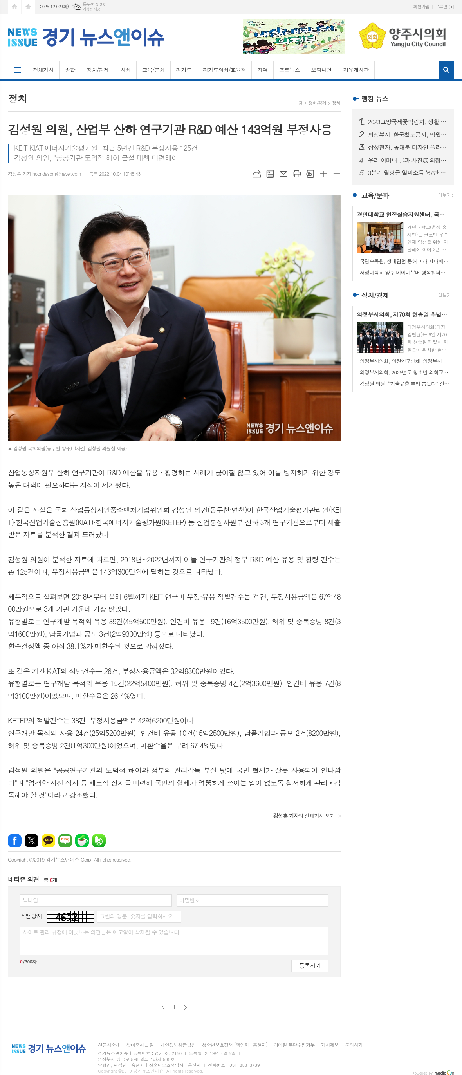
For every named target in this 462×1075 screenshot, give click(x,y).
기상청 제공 (91, 9)
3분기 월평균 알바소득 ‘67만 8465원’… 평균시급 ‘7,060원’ (408, 173)
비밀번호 (189, 900)
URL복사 (257, 174)
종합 (70, 70)
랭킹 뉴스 (374, 98)
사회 (126, 70)
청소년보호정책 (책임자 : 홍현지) (234, 1045)
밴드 (99, 840)
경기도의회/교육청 (224, 70)
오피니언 (321, 70)
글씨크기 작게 (337, 174)
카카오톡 (48, 840)
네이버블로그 (65, 840)
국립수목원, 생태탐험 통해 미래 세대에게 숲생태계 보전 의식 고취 (405, 261)
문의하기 (354, 1045)
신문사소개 (109, 1045)
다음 (184, 1007)
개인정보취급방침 (177, 1045)
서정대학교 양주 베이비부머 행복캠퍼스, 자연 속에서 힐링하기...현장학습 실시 (405, 272)
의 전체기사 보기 (303, 815)
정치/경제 (98, 70)
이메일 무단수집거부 (294, 1045)
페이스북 (15, 840)
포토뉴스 (289, 70)
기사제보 (330, 1045)
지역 (262, 70)
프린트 (297, 174)
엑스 (31, 840)
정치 (336, 103)
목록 (270, 174)
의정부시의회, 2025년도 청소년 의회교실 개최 (405, 372)
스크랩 (310, 174)
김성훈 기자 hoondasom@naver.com (44, 173)
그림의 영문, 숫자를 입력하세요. (136, 916)
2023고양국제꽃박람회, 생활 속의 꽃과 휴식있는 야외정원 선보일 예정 (408, 122)
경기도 (183, 70)
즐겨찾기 (28, 7)
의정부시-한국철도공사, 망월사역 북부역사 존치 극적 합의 (408, 135)
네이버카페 (82, 840)
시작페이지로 (14, 7)
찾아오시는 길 (140, 1045)
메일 (283, 174)
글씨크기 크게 (323, 174)
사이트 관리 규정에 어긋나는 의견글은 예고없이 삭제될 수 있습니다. (102, 932)
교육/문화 (153, 70)
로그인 (441, 6)
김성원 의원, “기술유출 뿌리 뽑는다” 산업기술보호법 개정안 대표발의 (405, 383)
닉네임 (30, 900)
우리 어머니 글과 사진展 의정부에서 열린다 (408, 160)
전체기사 (43, 70)
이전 (163, 1007)
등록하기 (310, 965)
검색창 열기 (446, 70)
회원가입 (421, 6)
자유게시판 (356, 70)
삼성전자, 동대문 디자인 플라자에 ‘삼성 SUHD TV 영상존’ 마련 (408, 147)
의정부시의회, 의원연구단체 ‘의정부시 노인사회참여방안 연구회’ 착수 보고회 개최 (405, 361)
